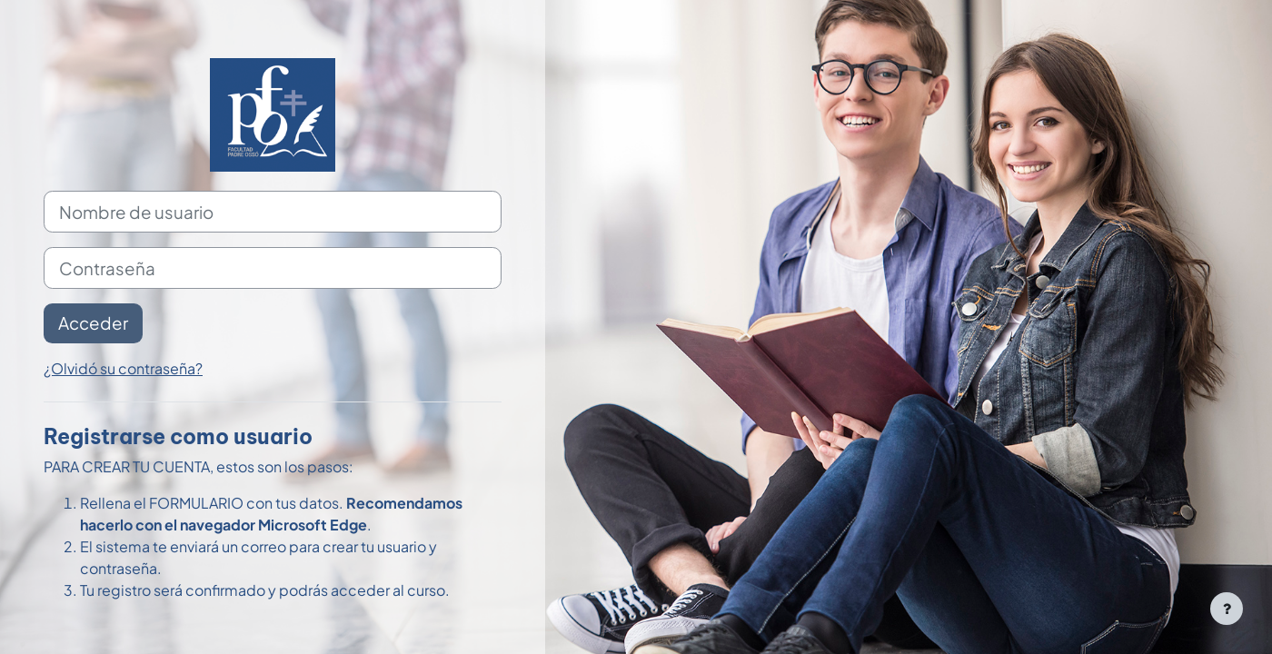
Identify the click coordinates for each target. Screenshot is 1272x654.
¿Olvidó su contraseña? (123, 368)
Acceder (93, 322)
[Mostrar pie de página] (1226, 608)
